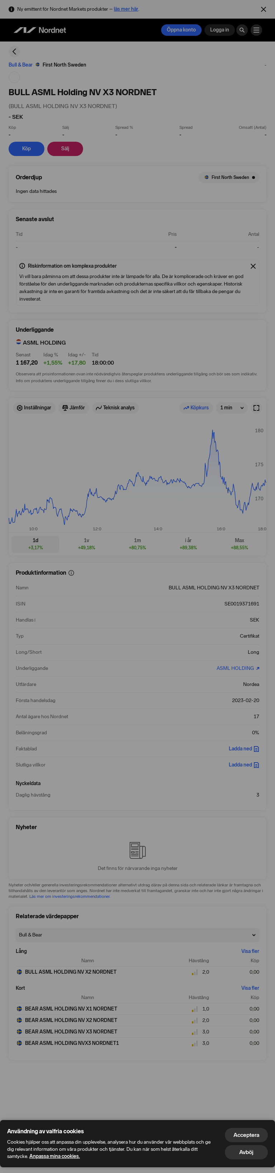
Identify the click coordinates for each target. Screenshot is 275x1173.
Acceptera (246, 1134)
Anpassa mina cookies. (54, 1156)
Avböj (246, 1152)
